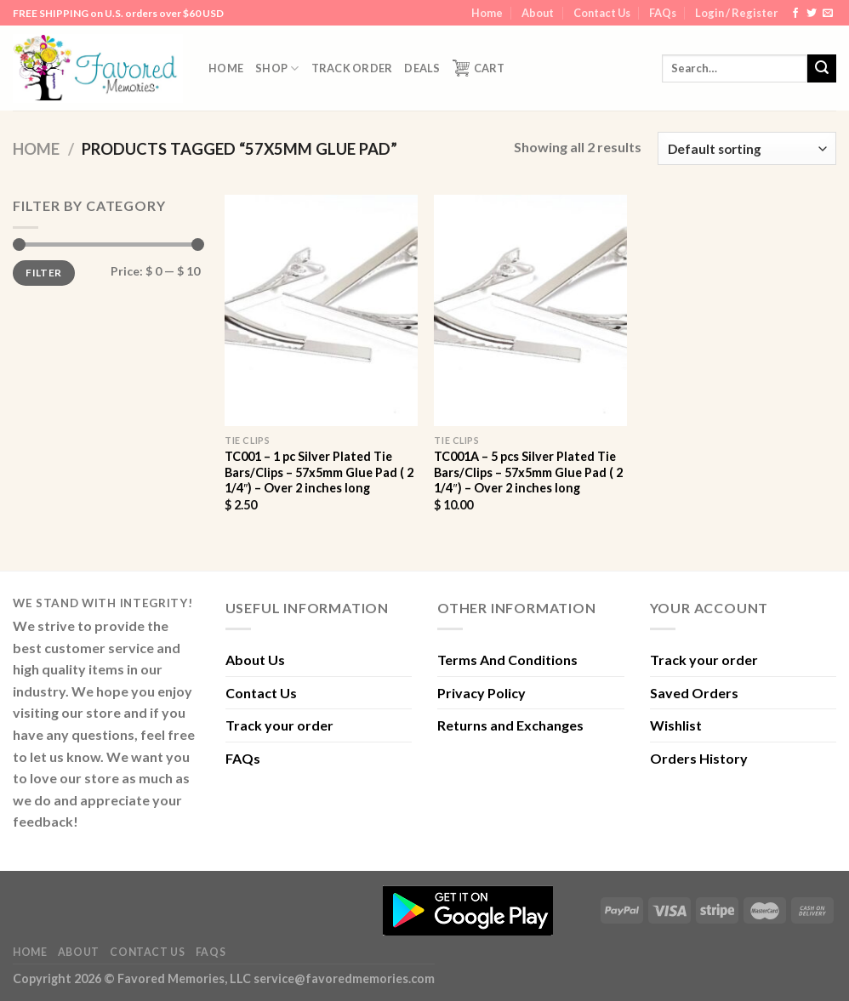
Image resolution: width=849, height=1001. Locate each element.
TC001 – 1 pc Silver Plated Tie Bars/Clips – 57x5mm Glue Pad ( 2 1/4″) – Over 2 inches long (319, 472)
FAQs (662, 13)
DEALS (422, 68)
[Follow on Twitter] (811, 14)
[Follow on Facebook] (795, 14)
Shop (277, 68)
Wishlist (676, 725)
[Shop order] (747, 148)
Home (487, 13)
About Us (255, 659)
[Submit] (821, 68)
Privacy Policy (481, 693)
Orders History (699, 758)
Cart (479, 68)
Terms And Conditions (507, 659)
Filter (43, 272)
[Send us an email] (828, 14)
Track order (352, 68)
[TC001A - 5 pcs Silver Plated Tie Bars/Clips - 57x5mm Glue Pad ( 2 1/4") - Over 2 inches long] (530, 310)
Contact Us (601, 13)
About (537, 13)
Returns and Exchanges (510, 725)
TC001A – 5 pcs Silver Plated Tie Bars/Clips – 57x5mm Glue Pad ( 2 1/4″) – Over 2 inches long (528, 472)
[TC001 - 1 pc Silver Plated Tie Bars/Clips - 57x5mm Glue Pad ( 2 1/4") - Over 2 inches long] (321, 310)
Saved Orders (694, 693)
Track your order (279, 725)
